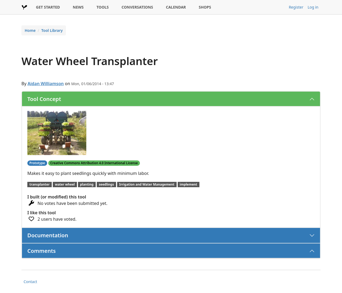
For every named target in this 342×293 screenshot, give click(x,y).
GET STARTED (48, 7)
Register (296, 7)
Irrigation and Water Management (146, 184)
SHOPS (205, 7)
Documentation (47, 235)
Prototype (37, 163)
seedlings (106, 184)
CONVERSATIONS (137, 7)
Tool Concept (44, 99)
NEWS (78, 7)
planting (87, 184)
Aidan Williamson (46, 84)
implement (188, 184)
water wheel (65, 184)
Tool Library (52, 30)
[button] (56, 133)
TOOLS (102, 7)
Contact (30, 281)
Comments (41, 250)
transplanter (39, 184)
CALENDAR (176, 7)
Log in (313, 7)
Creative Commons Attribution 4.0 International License (94, 163)
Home (30, 30)
